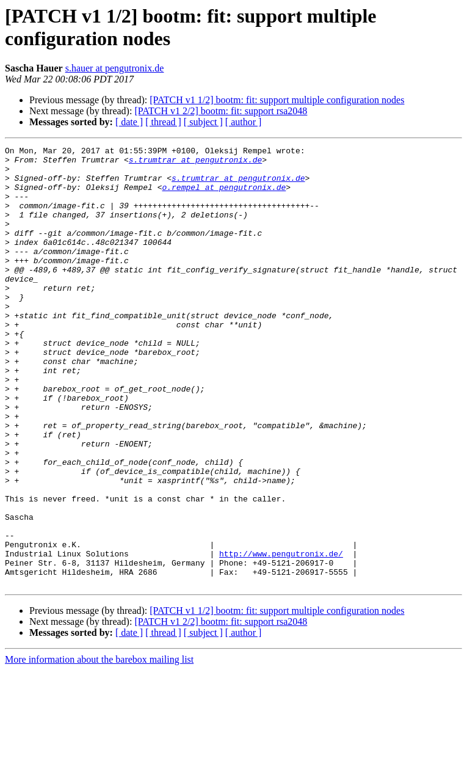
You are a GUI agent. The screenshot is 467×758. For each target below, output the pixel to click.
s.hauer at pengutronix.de (114, 68)
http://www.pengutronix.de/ (281, 635)
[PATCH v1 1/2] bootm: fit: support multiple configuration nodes (277, 100)
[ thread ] (163, 122)
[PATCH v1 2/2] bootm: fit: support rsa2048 (220, 111)
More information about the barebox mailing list (99, 747)
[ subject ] (203, 122)
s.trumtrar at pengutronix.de (195, 163)
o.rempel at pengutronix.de (224, 196)
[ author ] (243, 122)
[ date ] (129, 122)
